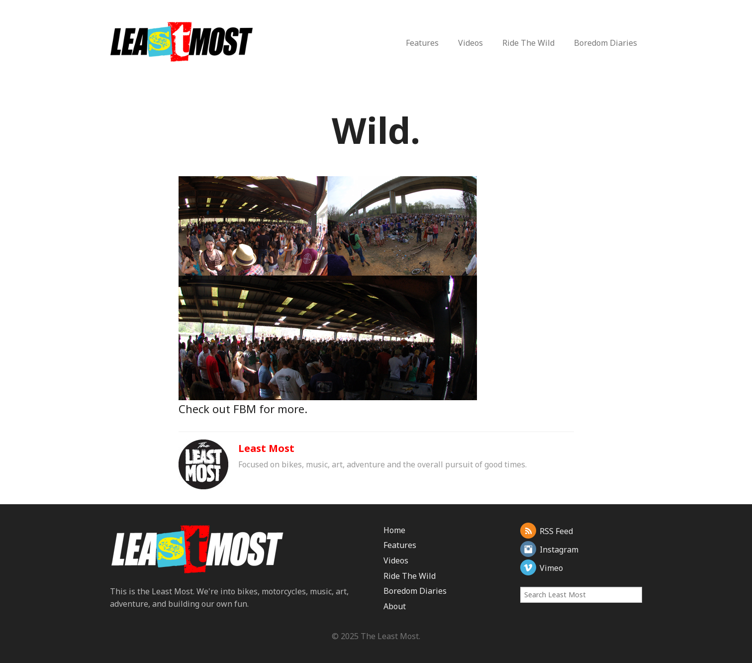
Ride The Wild (528, 42)
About (394, 606)
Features (422, 42)
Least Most (266, 448)
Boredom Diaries (605, 42)
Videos (470, 42)
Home (394, 530)
